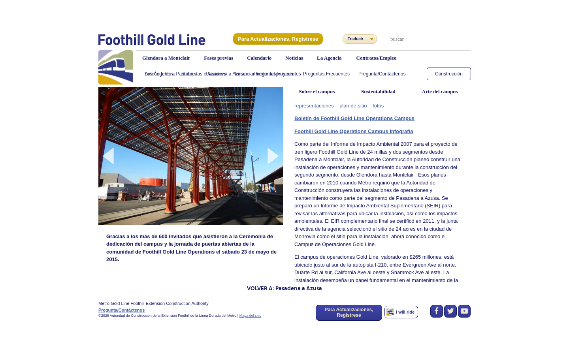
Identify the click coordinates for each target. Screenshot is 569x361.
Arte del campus (440, 91)
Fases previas (218, 58)
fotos (372, 105)
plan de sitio (348, 105)
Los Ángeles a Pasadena (171, 74)
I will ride (405, 312)
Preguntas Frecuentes (277, 74)
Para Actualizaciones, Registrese (275, 38)
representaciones (312, 105)
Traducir (355, 39)
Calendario (259, 58)
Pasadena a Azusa (225, 74)
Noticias (294, 58)
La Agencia (329, 58)
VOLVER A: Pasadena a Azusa (284, 289)
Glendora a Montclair (166, 58)
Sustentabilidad (378, 91)
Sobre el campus (317, 91)
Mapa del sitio (250, 316)
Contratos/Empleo (376, 58)
